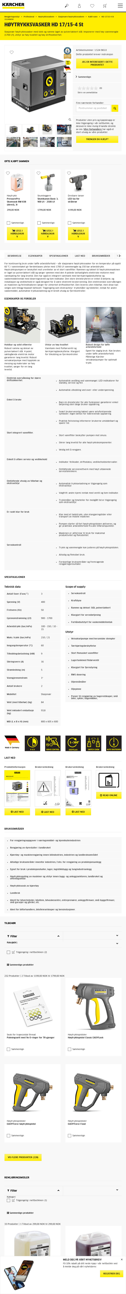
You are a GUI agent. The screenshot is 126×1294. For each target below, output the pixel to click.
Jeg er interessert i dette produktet (97, 63)
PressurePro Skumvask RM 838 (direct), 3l (16, 202)
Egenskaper (35, 249)
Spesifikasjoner (58, 249)
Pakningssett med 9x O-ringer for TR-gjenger (31, 1031)
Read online (108, 789)
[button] (13, 75)
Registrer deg (111, 1274)
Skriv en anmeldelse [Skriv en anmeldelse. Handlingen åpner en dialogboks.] (87, 93)
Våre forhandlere (93, 129)
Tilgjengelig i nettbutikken (29, 946)
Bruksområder (101, 249)
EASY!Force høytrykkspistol (21, 1118)
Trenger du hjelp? (97, 139)
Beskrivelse (14, 249)
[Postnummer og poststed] (93, 108)
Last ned (80, 249)
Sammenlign (84, 77)
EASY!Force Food (77, 1118)
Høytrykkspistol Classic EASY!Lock (85, 1031)
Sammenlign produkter (20, 958)
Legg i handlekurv (17, 227)
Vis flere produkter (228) (23, 1151)
